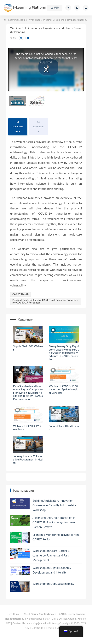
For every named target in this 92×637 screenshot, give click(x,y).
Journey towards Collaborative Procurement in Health (28, 459)
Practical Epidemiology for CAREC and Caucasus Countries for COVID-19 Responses (45, 301)
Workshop (35, 19)
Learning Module (17, 19)
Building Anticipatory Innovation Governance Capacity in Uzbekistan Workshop (54, 505)
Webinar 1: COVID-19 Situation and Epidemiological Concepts (63, 389)
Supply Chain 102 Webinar (64, 427)
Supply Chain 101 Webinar (28, 348)
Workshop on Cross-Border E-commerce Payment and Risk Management (51, 555)
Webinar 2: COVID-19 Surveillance (27, 427)
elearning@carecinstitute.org (43, 623)
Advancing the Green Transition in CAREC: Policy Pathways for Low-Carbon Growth (53, 522)
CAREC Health (20, 294)
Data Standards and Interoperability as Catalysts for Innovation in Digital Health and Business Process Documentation (28, 392)
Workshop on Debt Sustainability (53, 583)
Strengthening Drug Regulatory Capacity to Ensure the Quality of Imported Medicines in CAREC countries (64, 353)
